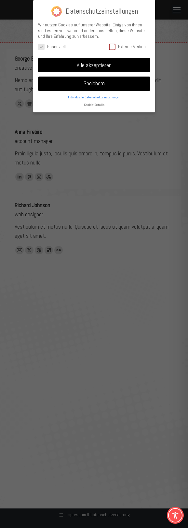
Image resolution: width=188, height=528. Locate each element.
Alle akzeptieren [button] (94, 65)
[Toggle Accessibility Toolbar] (175, 515)
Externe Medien (127, 47)
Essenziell (52, 47)
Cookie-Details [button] (94, 105)
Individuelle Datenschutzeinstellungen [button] (94, 97)
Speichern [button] (94, 83)
